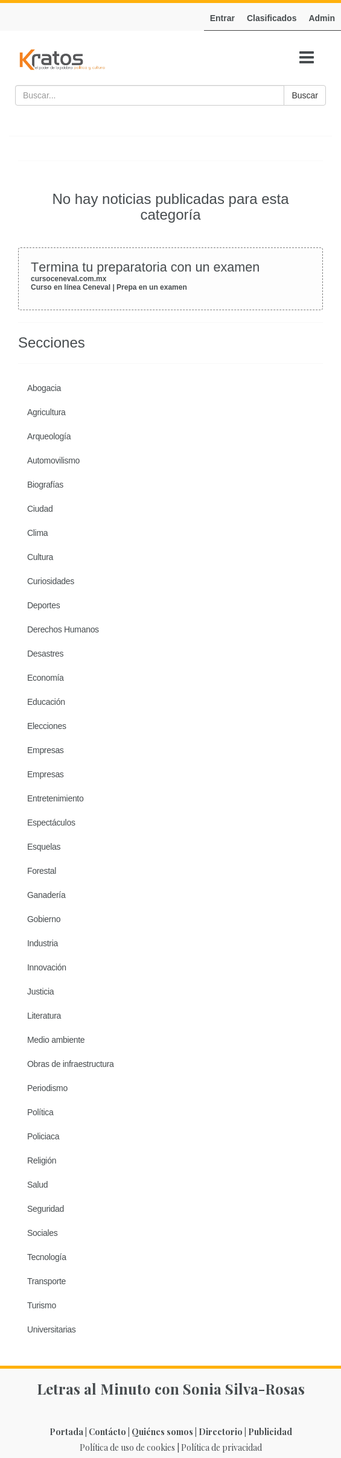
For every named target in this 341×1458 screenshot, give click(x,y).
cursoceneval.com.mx (68, 279)
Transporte (46, 1281)
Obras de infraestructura (70, 1064)
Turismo (41, 1305)
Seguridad (45, 1209)
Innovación (46, 967)
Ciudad (40, 509)
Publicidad (270, 1431)
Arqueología (49, 436)
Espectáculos (51, 822)
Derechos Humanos (63, 629)
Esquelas (43, 847)
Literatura (44, 1015)
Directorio (221, 1431)
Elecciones (46, 726)
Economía (45, 678)
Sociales (42, 1233)
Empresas (45, 750)
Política (40, 1112)
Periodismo (47, 1088)
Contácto (107, 1431)
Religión (41, 1160)
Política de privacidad (221, 1447)
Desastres (45, 653)
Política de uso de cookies (127, 1447)
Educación (46, 702)
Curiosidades (50, 581)
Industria (42, 943)
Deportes (43, 605)
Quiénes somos (162, 1431)
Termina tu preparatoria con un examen (145, 267)
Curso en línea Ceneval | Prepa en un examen (109, 287)
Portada (66, 1431)
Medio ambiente (55, 1040)
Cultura (40, 557)
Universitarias (51, 1329)
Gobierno (43, 919)
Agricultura (46, 412)
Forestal (41, 871)
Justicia (40, 991)
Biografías (45, 484)
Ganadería (46, 895)
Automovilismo (53, 460)
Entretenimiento (55, 798)
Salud (37, 1184)
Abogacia (44, 388)
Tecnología (46, 1257)
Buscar (305, 95)
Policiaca (43, 1136)
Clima (37, 533)
